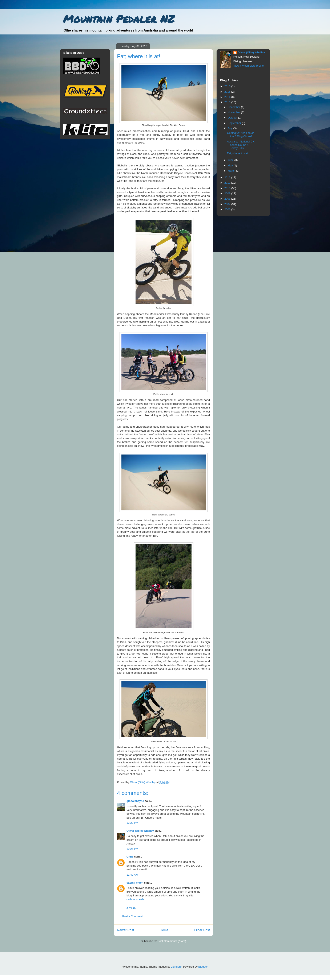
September (235, 123)
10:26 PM (132, 848)
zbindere (176, 966)
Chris (129, 856)
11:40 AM (132, 874)
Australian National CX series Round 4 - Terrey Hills (240, 145)
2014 (227, 97)
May (231, 165)
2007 (227, 204)
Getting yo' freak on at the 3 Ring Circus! (240, 134)
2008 (227, 198)
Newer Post (125, 930)
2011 (227, 182)
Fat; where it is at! (238, 153)
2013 (227, 102)
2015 (227, 91)
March (232, 170)
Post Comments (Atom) (172, 941)
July (230, 128)
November (234, 112)
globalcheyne (135, 800)
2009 (227, 193)
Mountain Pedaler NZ (118, 18)
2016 (227, 86)
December (234, 107)
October (233, 117)
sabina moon (134, 882)
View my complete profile (248, 65)
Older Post (202, 930)
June (231, 160)
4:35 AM (131, 908)
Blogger (203, 966)
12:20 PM (132, 822)
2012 (227, 177)
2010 (227, 188)
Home (164, 930)
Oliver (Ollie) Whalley (140, 830)
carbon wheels (135, 899)
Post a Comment (132, 916)
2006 (227, 209)
